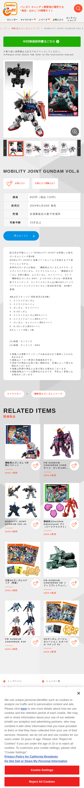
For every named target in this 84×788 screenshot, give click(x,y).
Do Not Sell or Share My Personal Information (35, 766)
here (24, 713)
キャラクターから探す (58, 688)
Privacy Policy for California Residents (31, 761)
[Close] (79, 698)
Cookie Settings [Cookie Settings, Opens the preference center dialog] (42, 775)
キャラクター (14, 394)
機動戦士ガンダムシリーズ (48, 394)
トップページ (15, 681)
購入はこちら (21, 236)
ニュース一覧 (53, 681)
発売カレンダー (16, 688)
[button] (5, 148)
